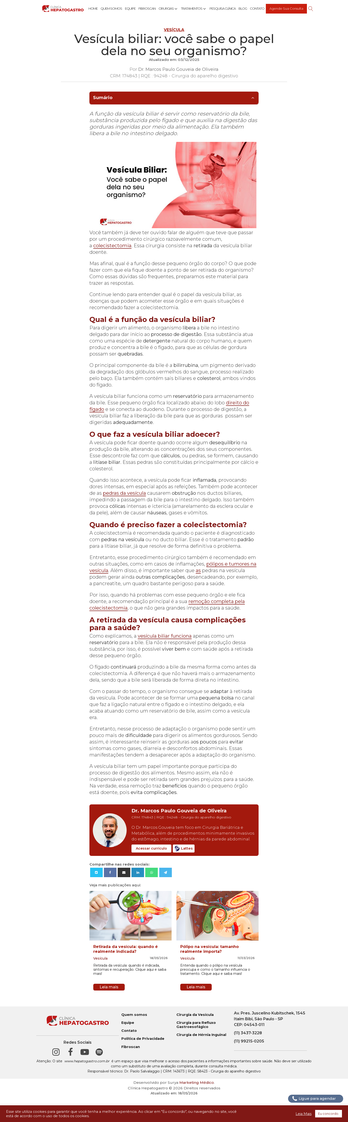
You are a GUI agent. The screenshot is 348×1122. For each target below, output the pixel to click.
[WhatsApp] (151, 872)
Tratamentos (194, 9)
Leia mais (109, 987)
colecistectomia (112, 245)
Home (93, 8)
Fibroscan (147, 8)
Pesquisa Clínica (223, 8)
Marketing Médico (196, 1082)
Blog (243, 8)
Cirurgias (168, 9)
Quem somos (134, 1015)
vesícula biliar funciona (165, 636)
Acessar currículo (151, 848)
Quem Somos (111, 8)
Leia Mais (304, 1114)
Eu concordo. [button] (328, 1113)
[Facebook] (110, 872)
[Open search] (311, 8)
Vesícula (174, 30)
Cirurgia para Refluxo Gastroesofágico (196, 1025)
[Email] (124, 872)
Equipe (130, 8)
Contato (257, 8)
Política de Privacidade (142, 1039)
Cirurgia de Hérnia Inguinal (201, 1035)
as (198, 570)
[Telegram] (165, 872)
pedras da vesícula (124, 493)
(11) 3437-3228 (248, 1033)
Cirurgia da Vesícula (195, 1015)
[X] (96, 872)
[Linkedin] (137, 872)
